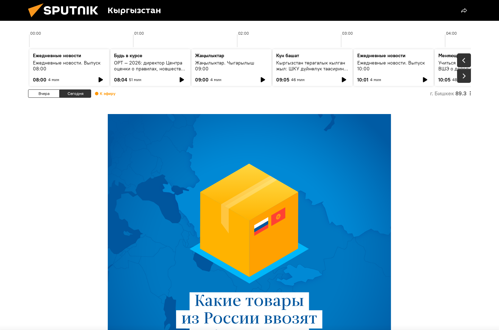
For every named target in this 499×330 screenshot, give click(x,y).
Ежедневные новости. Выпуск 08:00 (66, 66)
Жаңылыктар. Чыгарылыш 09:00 (224, 66)
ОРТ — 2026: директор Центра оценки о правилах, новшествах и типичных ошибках (150, 69)
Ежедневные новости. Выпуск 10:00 (391, 66)
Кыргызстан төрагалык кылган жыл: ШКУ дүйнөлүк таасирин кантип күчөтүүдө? (310, 69)
